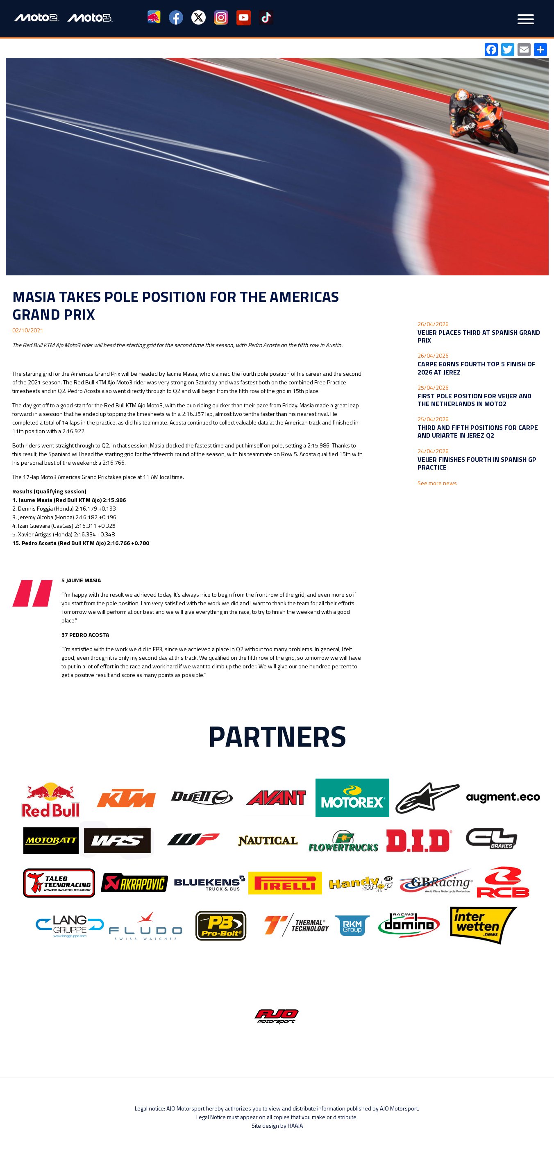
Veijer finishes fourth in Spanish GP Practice (477, 463)
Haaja (295, 1125)
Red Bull (155, 17)
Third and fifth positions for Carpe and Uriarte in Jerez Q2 (478, 431)
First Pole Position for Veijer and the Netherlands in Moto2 (474, 400)
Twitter (198, 17)
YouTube (243, 17)
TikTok (266, 17)
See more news (437, 483)
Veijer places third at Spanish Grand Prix (479, 336)
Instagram (221, 17)
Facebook (176, 17)
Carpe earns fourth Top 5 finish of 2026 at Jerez (477, 368)
